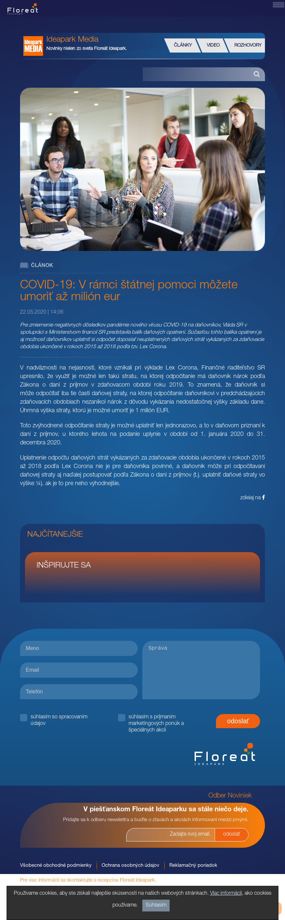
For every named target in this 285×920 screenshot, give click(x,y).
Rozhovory (248, 45)
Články (183, 45)
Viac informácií (226, 893)
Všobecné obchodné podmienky (56, 865)
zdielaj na (252, 498)
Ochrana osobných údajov (130, 865)
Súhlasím (156, 905)
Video (213, 45)
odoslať (238, 721)
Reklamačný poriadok (193, 865)
